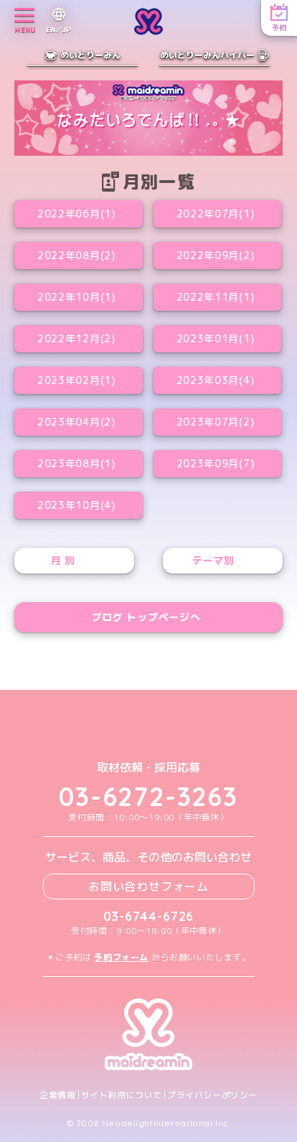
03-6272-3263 (148, 796)
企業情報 (57, 1095)
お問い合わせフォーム (148, 886)
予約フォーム (121, 957)
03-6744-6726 (148, 916)
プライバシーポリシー (212, 1095)
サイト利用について (121, 1095)
